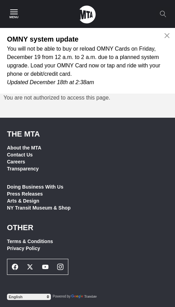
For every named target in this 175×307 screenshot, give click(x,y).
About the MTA (24, 148)
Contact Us (20, 155)
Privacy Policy (23, 248)
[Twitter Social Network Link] (30, 267)
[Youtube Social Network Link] (45, 267)
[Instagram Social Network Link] (60, 267)
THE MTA (23, 134)
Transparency (23, 168)
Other (20, 227)
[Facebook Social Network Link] (15, 267)
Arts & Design (23, 201)
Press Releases (25, 194)
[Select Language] (29, 297)
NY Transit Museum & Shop (39, 208)
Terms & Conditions (30, 241)
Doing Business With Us (35, 187)
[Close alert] (167, 35)
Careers (16, 162)
